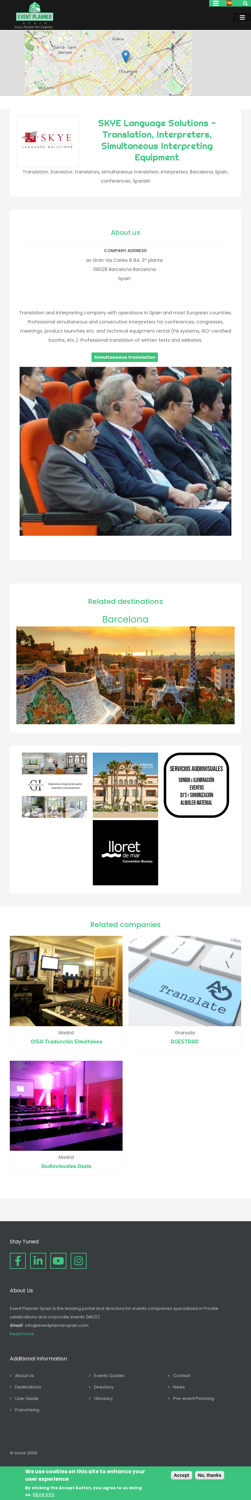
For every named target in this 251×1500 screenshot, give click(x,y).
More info (44, 1494)
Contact (181, 1375)
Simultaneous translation (124, 357)
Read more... (23, 1334)
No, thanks (210, 1475)
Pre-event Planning (193, 1398)
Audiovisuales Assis (66, 1166)
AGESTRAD (185, 1041)
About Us (24, 1375)
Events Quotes (109, 1375)
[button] (126, 56)
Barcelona (125, 619)
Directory (103, 1387)
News (179, 1387)
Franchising (27, 1410)
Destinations (28, 1387)
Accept (181, 1475)
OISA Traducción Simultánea (66, 1041)
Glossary (103, 1398)
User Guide (27, 1398)
